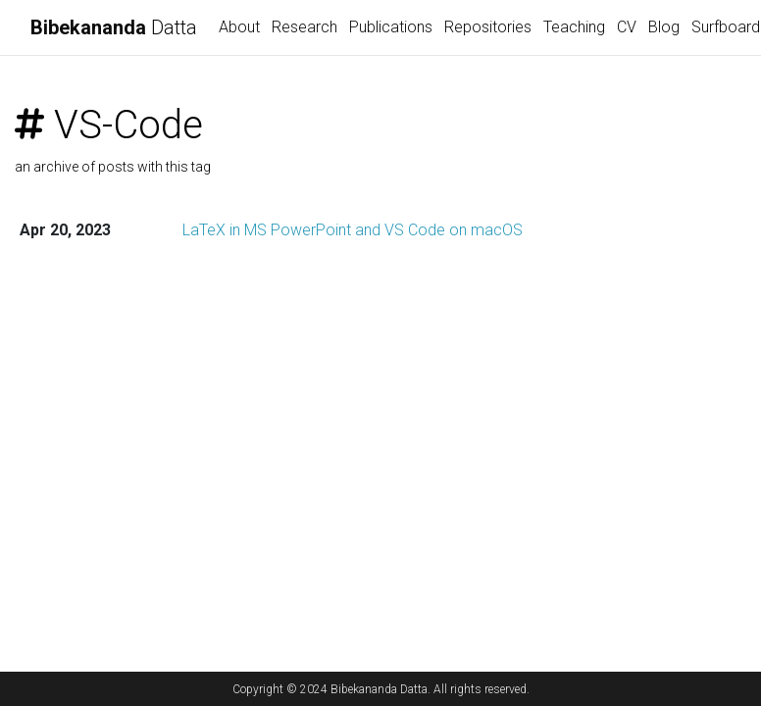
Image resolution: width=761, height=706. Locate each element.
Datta (113, 27)
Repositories (488, 27)
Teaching (574, 27)
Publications (390, 27)
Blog (664, 27)
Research (304, 27)
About (239, 27)
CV (626, 27)
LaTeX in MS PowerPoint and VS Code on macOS (352, 230)
